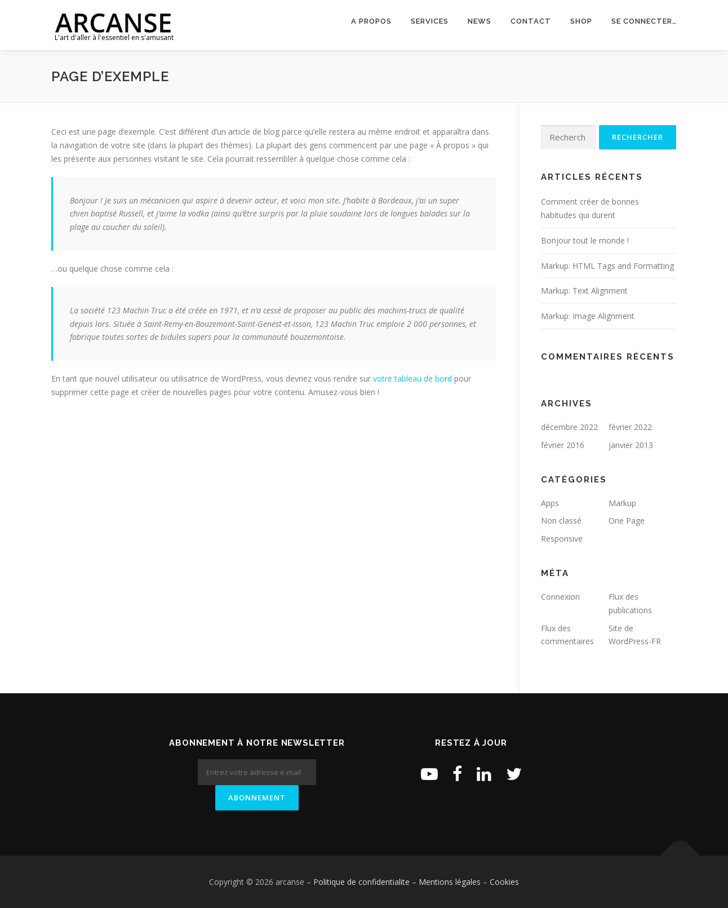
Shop (581, 21)
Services (430, 21)
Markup (622, 503)
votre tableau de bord (412, 378)
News (479, 21)
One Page (627, 520)
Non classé (561, 520)
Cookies (504, 881)
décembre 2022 (569, 427)
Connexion (560, 596)
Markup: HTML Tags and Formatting (607, 265)
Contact (531, 21)
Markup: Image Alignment (587, 316)
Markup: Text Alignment (584, 290)
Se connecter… (644, 21)
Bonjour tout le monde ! (585, 240)
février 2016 (562, 445)
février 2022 (630, 427)
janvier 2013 (631, 445)
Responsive (562, 538)
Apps (550, 503)
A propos (371, 21)
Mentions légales (450, 881)
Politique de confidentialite (361, 881)
